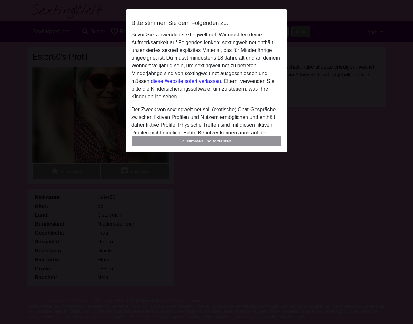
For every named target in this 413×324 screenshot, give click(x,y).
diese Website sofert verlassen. (186, 81)
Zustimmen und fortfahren (206, 141)
